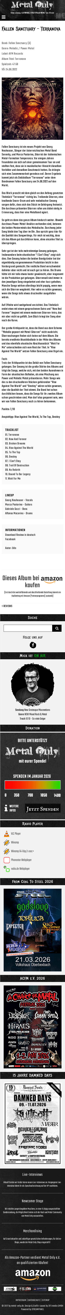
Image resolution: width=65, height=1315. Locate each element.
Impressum (21, 1300)
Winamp (15, 842)
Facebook (10, 539)
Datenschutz (34, 1300)
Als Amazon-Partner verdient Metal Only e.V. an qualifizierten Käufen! (32, 1260)
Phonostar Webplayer (21, 860)
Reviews (7, 606)
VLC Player (16, 833)
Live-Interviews (32, 1174)
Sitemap (46, 1300)
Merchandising (32, 1231)
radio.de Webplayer (20, 868)
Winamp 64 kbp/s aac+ (22, 851)
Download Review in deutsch (20, 535)
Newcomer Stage (32, 1201)
